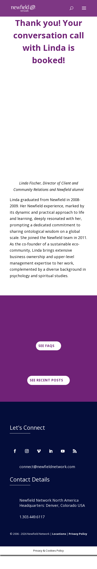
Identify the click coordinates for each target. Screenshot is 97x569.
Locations (59, 534)
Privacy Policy (78, 534)
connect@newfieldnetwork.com (47, 466)
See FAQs (46, 345)
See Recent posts (46, 380)
